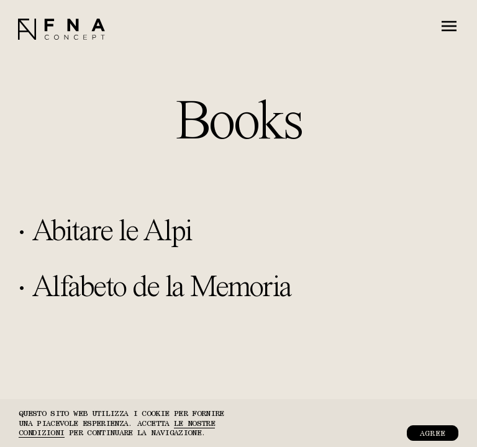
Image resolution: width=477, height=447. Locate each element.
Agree (432, 433)
